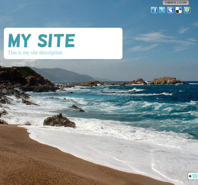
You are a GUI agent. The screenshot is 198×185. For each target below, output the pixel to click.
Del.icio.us (179, 10)
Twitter (162, 10)
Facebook (154, 10)
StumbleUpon (187, 10)
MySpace (170, 10)
